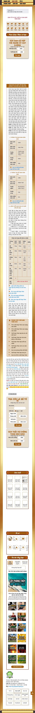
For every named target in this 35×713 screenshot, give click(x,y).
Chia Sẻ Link (13, 394)
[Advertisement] (17, 72)
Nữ (20, 411)
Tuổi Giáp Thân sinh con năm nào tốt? (19, 346)
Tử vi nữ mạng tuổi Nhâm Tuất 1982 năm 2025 (16, 296)
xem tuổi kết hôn (19, 364)
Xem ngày (23, 3)
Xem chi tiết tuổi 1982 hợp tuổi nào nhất (17, 201)
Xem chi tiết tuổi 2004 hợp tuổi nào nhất (17, 168)
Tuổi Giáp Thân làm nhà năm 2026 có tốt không (18, 338)
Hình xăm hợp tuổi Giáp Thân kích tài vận (17, 300)
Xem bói (15, 3)
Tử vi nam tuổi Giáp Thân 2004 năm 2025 (16, 292)
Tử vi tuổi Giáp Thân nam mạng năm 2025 (19, 325)
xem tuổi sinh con (12, 382)
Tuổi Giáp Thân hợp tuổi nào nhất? (18, 342)
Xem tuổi (15, 1)
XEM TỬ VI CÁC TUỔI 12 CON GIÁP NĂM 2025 (17, 18)
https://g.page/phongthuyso (16, 686)
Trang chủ (7, 1)
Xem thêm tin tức (17, 666)
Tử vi (21, 1)
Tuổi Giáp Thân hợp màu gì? (18, 352)
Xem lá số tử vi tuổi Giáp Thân (19, 355)
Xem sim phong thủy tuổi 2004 (19, 350)
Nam (17, 411)
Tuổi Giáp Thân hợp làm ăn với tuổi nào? (19, 334)
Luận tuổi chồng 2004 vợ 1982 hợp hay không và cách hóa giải (17, 287)
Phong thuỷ (7, 3)
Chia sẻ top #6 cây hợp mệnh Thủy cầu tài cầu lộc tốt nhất (18, 594)
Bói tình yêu (17, 369)
